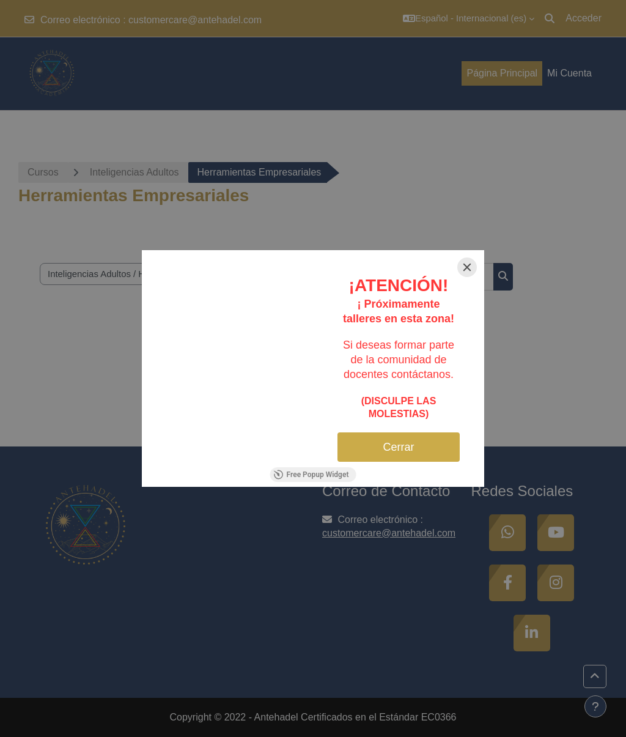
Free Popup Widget (311, 475)
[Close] (467, 267)
